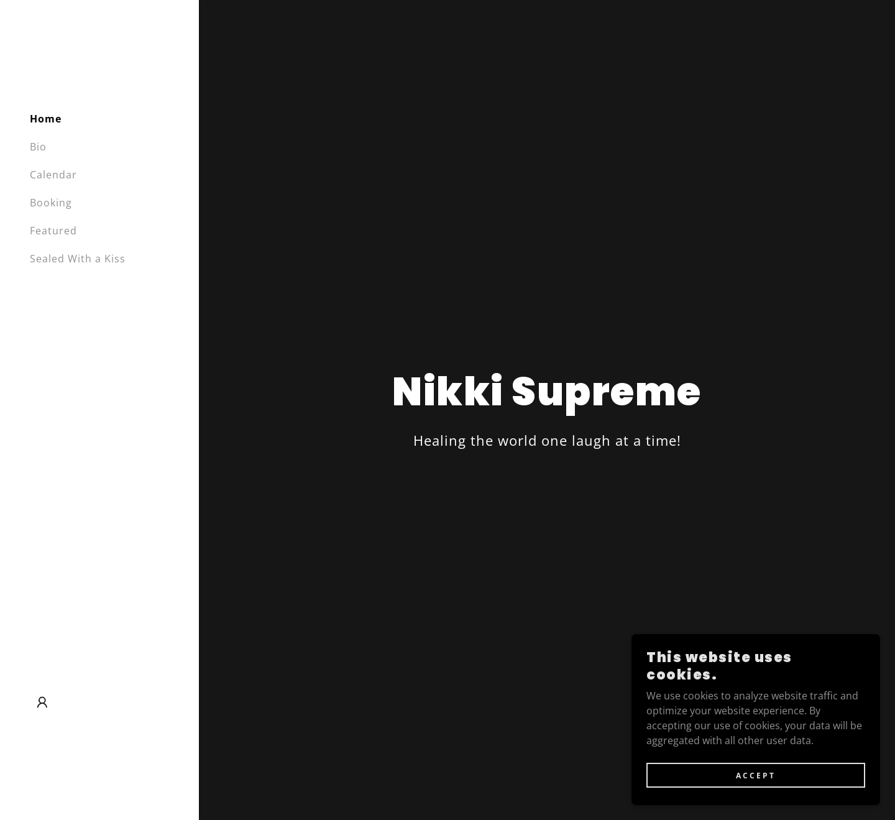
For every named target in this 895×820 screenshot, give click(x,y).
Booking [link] (51, 203)
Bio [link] (38, 147)
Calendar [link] (53, 175)
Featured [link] (53, 230)
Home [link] (46, 119)
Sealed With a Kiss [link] (78, 258)
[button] (42, 702)
